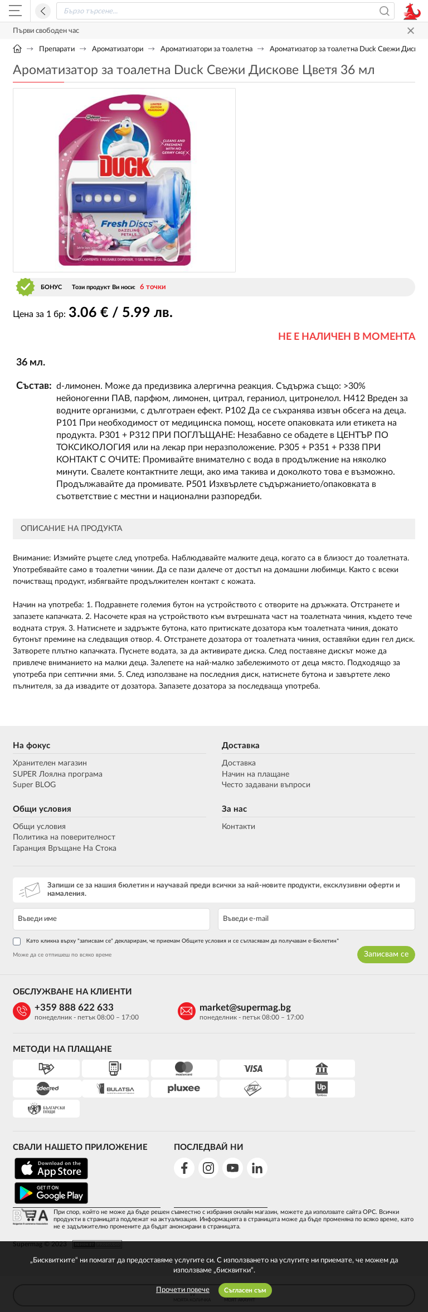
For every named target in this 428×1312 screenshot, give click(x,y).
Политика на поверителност (64, 838)
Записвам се (386, 955)
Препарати (57, 49)
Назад (43, 11)
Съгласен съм (245, 1290)
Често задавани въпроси (266, 785)
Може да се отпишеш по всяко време (62, 955)
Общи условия (42, 810)
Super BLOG (34, 785)
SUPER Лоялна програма (58, 775)
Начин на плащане (255, 775)
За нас (234, 810)
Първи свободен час (46, 31)
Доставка (241, 746)
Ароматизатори (117, 49)
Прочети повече (183, 1290)
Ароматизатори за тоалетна (206, 49)
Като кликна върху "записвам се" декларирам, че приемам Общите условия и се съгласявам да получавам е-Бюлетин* (176, 942)
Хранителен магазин (50, 764)
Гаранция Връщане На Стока (64, 849)
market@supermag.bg (230, 1008)
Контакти (238, 827)
